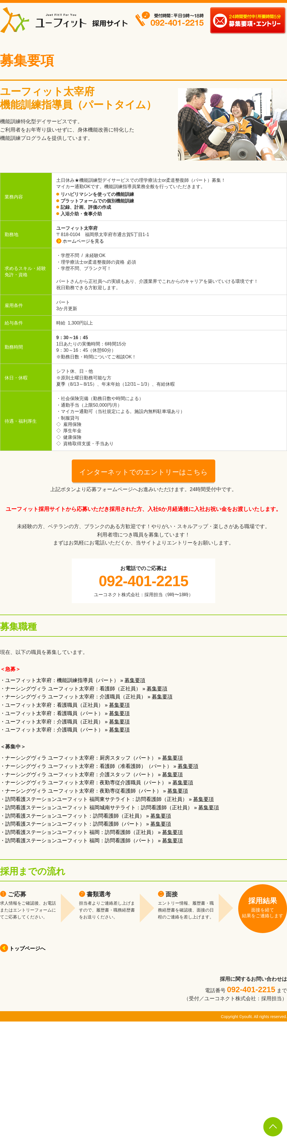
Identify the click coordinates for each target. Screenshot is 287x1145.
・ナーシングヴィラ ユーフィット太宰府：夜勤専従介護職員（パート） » (96, 782)
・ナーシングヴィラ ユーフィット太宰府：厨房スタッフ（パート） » (91, 758)
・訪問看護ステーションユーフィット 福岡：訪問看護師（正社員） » (91, 832)
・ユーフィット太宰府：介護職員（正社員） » (65, 722)
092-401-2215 (143, 581)
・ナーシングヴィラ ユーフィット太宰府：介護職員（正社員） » (86, 697)
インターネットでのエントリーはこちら (143, 472)
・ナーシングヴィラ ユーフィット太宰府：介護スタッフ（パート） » (91, 774)
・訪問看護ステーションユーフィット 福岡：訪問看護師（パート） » (91, 840)
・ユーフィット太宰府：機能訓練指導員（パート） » (72, 680)
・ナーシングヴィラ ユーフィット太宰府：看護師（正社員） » (83, 689)
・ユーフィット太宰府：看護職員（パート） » (65, 713)
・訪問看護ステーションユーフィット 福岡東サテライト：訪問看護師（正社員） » (107, 799)
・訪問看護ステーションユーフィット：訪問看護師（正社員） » (85, 816)
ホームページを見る (80, 241)
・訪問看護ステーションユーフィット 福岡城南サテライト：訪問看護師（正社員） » (109, 807)
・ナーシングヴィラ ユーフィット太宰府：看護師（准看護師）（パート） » (99, 766)
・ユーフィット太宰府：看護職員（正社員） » (65, 705)
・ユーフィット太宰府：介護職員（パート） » (65, 730)
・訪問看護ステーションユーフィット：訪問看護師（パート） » (85, 824)
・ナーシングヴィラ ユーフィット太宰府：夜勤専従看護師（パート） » (94, 791)
